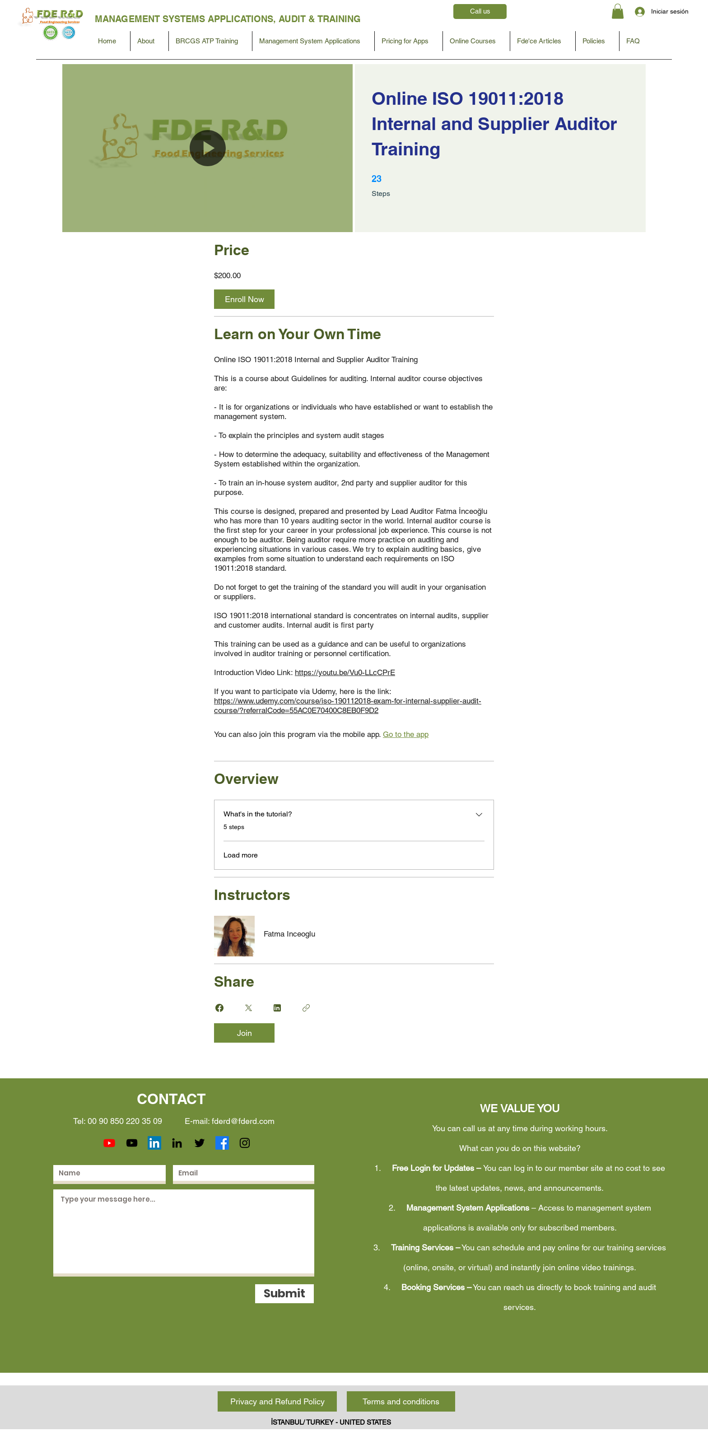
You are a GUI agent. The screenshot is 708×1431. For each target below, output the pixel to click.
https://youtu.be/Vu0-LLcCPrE (345, 672)
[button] (617, 11)
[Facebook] (222, 1143)
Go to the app (406, 734)
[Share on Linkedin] (277, 1007)
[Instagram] (245, 1143)
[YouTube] (132, 1143)
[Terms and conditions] (401, 1401)
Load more (241, 855)
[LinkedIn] (154, 1143)
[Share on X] (248, 1007)
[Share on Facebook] (219, 1007)
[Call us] (480, 11)
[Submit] (284, 1293)
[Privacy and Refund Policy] (277, 1401)
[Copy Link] (306, 1007)
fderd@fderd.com (243, 1121)
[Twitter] (199, 1143)
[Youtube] (109, 1143)
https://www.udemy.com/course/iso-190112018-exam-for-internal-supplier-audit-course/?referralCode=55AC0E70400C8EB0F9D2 (347, 705)
